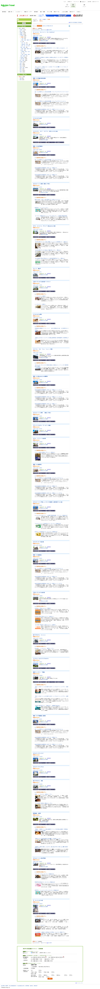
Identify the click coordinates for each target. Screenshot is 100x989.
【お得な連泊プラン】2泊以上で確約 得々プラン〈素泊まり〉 (48, 250)
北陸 (21, 63)
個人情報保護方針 (12, 985)
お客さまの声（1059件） (38, 675)
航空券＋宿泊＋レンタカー (45, 952)
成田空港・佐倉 (25, 44)
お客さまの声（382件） (38, 149)
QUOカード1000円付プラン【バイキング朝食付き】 (46, 531)
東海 (21, 64)
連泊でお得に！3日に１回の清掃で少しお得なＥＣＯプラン (48, 199)
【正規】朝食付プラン (39, 918)
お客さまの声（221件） (38, 816)
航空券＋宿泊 (35, 952)
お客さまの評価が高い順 (48, 25)
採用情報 (27, 985)
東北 (21, 31)
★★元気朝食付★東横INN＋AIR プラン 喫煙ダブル (46, 174)
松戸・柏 (23, 42)
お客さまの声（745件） (38, 661)
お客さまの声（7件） (37, 121)
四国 (21, 68)
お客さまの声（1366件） (38, 595)
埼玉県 (22, 35)
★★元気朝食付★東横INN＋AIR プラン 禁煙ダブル (46, 167)
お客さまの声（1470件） (38, 229)
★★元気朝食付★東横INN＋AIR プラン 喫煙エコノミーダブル (48, 396)
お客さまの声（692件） (38, 861)
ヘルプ (64, 1)
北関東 (21, 32)
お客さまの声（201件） (38, 317)
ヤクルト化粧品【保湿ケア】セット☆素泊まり (45, 452)
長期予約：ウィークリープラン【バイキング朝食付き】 (47, 890)
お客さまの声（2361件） (38, 903)
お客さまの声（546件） (38, 505)
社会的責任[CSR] (20, 985)
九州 (21, 70)
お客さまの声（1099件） (38, 638)
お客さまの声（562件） (38, 719)
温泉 (21, 79)
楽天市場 (89, 1)
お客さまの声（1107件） (38, 756)
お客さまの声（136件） (38, 352)
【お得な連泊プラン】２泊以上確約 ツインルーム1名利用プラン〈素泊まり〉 (52, 241)
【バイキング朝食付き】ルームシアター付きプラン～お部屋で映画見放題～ (51, 215)
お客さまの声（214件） (38, 379)
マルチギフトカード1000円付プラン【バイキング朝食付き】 (48, 523)
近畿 (21, 66)
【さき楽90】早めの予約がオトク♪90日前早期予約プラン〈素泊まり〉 (50, 258)
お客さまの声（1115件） (38, 770)
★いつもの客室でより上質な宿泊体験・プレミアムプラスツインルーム (50, 101)
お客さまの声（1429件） (38, 784)
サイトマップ (76, 1)
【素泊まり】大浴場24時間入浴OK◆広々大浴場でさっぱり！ (48, 838)
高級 (21, 78)
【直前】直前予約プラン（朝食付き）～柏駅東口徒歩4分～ (48, 705)
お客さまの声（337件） (38, 187)
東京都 (22, 57)
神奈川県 (22, 58)
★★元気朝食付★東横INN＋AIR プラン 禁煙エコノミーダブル (48, 389)
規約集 (31, 985)
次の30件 (50, 29)
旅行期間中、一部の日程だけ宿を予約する (41, 966)
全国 (40, 19)
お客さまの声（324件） (38, 558)
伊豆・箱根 (22, 60)
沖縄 (21, 71)
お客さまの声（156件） (38, 467)
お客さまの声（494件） (38, 134)
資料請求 (35, 985)
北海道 (21, 29)
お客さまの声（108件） (38, 81)
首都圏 (44, 19)
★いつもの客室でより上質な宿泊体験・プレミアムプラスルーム (49, 159)
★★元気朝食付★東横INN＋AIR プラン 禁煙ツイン (46, 403)
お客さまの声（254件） (38, 416)
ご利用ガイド (69, 1)
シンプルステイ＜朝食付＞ (40, 296)
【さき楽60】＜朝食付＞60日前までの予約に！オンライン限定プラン (50, 932)
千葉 (22, 38)
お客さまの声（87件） (37, 271)
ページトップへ (80, 982)
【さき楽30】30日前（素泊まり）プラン (43, 803)
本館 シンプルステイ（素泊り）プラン (43, 794)
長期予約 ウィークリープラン (41, 207)
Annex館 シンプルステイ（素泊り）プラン (44, 648)
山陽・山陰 (22, 67)
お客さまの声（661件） (38, 545)
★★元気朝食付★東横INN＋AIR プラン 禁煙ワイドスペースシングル (50, 109)
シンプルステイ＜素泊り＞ (40, 304)
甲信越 (21, 61)
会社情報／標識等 (4, 985)
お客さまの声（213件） (38, 285)
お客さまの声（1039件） (38, 441)
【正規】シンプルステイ (40, 925)
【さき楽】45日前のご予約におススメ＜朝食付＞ (45, 624)
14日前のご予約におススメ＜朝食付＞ (43, 608)
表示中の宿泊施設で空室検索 (76, 22)
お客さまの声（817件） (38, 428)
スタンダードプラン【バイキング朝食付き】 (44, 874)
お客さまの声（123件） (38, 35)
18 (42, 29)
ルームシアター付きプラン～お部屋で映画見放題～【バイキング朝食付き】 (51, 515)
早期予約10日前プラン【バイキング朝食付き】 (45, 882)
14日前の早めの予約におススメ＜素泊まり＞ (44, 616)
